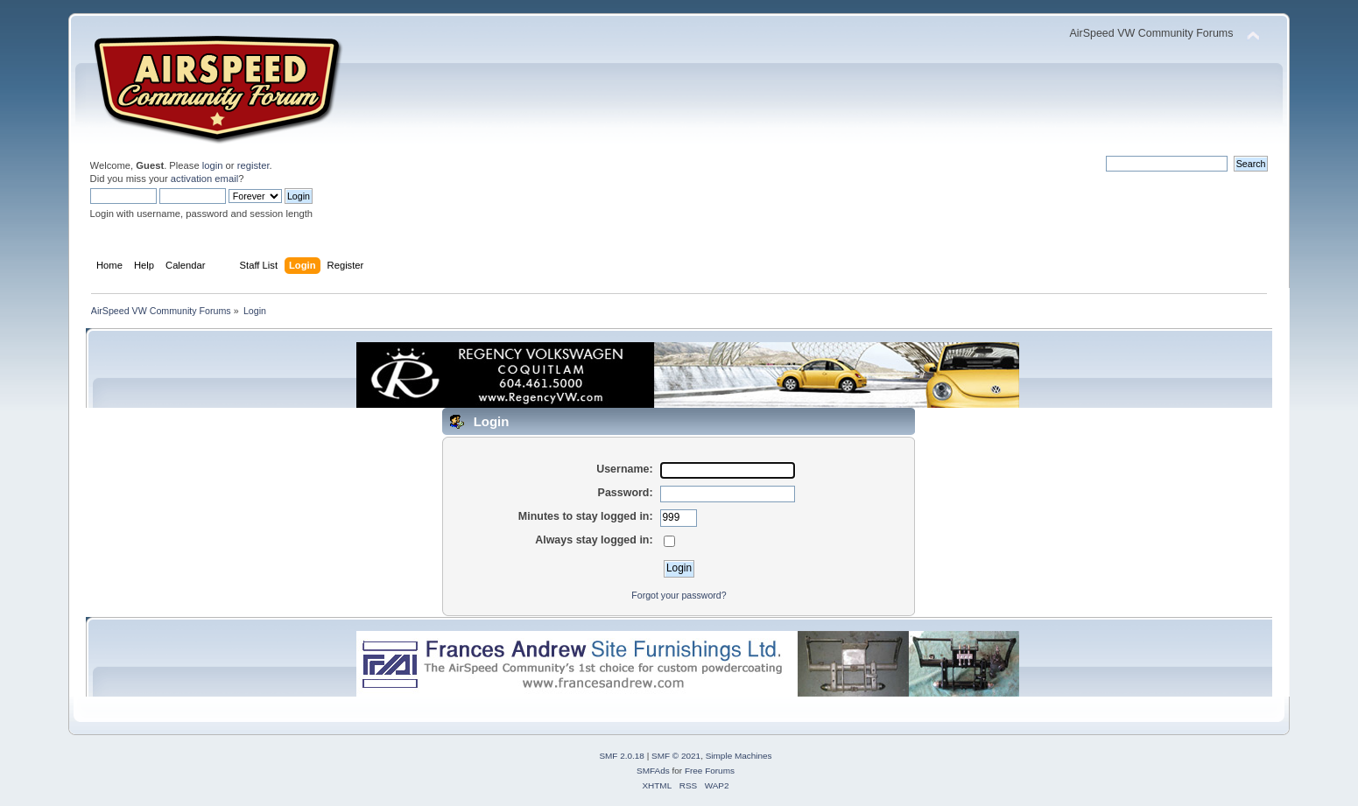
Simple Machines (739, 755)
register (253, 165)
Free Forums (710, 770)
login (212, 165)
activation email (204, 178)
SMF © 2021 (675, 755)
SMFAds (653, 770)
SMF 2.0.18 (621, 755)
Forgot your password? (678, 595)
